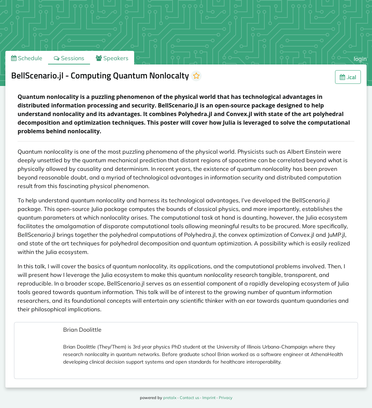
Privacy (225, 397)
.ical (348, 77)
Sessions (69, 58)
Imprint (209, 397)
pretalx (169, 397)
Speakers (112, 58)
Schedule (26, 58)
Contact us (189, 397)
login (360, 58)
